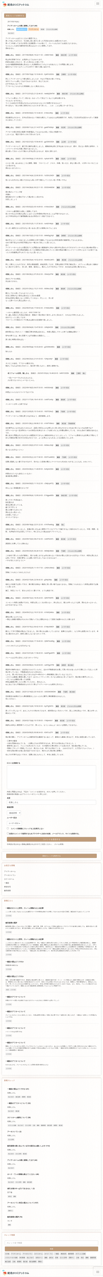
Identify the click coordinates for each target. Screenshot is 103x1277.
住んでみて (30, 1257)
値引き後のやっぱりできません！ (20, 1188)
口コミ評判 (63, 1257)
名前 (8, 798)
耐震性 (19, 1261)
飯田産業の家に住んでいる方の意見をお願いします (26, 1146)
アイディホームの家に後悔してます (20, 1160)
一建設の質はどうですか (15, 962)
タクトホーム (9, 879)
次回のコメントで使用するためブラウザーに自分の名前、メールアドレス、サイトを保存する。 (44, 833)
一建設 (6, 883)
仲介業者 (22, 1257)
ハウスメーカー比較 (11, 1257)
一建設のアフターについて (15, 997)
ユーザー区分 (12, 818)
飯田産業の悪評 (11, 923)
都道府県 (10, 807)
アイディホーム (10, 871)
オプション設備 (80, 1254)
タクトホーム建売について (17, 1117)
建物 (87, 1257)
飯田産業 (7, 890)
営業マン (71, 1257)
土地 (77, 1257)
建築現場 (93, 1257)
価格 (46, 1257)
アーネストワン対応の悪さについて (20, 1203)
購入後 (25, 1261)
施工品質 (8, 1261)
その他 (7, 1254)
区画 (56, 1257)
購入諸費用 (32, 1261)
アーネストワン (10, 875)
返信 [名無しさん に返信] (57, 55)
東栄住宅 (7, 887)
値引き (51, 1257)
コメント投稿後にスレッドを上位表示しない (25, 828)
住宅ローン (39, 1257)
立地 (14, 1261)
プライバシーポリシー (30, 794)
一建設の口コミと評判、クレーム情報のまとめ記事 (25, 908)
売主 (82, 1257)
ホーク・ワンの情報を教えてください (21, 1174)
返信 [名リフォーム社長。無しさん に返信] (72, 373)
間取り (40, 1261)
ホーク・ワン (49, 1254)
